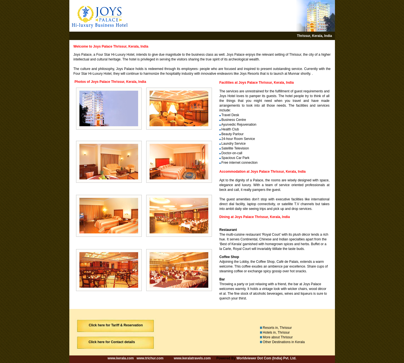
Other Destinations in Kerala (284, 342)
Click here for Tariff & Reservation (116, 325)
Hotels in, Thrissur (276, 332)
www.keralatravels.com (192, 358)
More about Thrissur (278, 337)
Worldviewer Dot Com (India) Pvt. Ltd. (266, 358)
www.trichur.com (150, 358)
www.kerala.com (121, 358)
